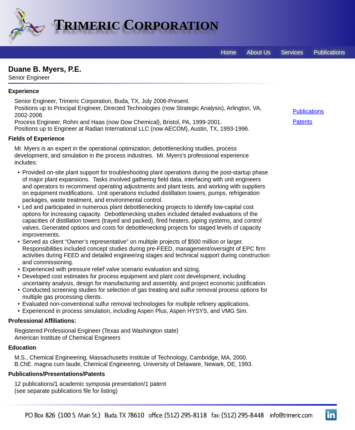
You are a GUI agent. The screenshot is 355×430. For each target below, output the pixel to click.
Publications (308, 111)
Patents (302, 121)
